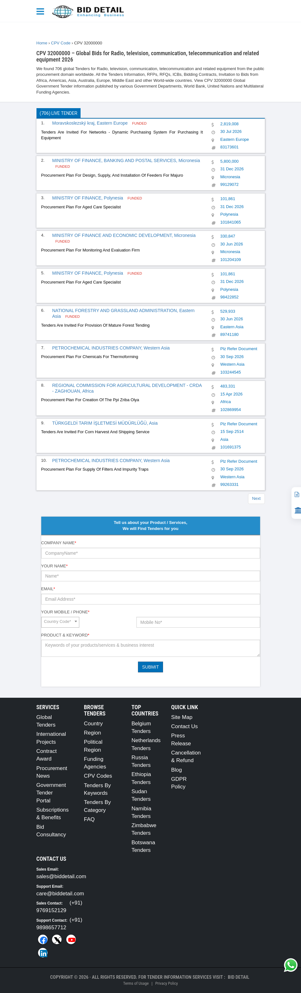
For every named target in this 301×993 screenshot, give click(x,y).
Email (48, 588)
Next (256, 498)
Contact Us (184, 726)
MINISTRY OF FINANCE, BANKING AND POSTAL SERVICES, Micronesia (126, 160)
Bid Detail (238, 977)
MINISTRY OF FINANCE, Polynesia (88, 197)
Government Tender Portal (51, 793)
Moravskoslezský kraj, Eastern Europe (90, 123)
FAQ (89, 819)
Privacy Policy (166, 983)
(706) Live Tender (58, 113)
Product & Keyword (65, 635)
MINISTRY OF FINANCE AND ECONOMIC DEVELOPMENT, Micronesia (124, 235)
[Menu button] (41, 11)
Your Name (54, 566)
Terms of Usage (135, 983)
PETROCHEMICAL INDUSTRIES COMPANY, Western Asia (111, 347)
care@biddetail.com (60, 894)
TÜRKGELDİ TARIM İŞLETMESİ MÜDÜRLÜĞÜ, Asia (105, 423)
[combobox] (60, 622)
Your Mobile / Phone (65, 612)
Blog (176, 770)
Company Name (58, 542)
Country (93, 724)
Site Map (182, 717)
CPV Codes (98, 776)
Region (92, 733)
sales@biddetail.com (61, 876)
